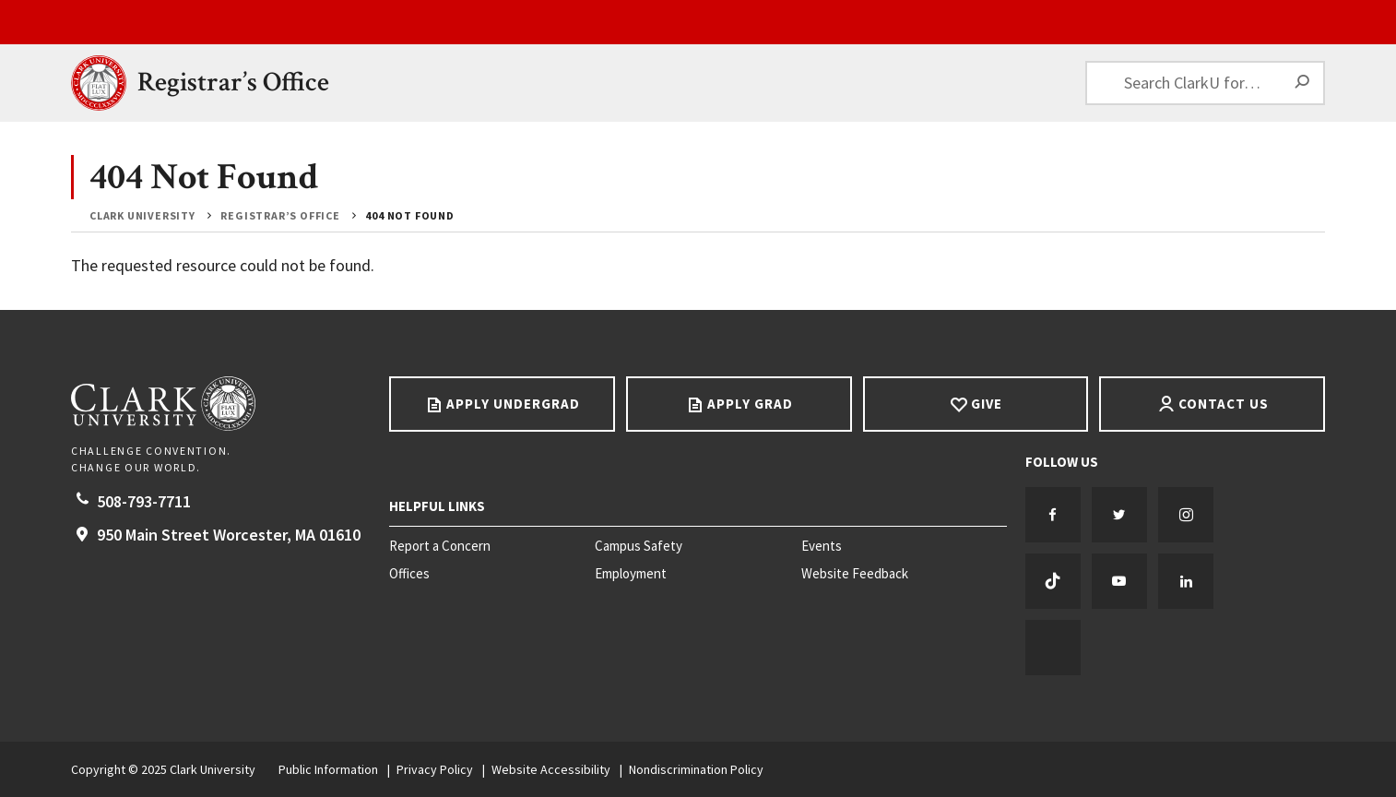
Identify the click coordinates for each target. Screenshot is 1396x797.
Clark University (142, 215)
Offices (409, 573)
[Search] (1303, 83)
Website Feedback (854, 573)
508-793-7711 (144, 501)
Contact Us (1223, 403)
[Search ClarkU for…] (1205, 83)
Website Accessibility (550, 769)
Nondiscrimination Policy (696, 769)
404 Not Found (409, 215)
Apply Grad (750, 403)
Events (821, 546)
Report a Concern (440, 546)
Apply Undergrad (513, 403)
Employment (631, 573)
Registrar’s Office (233, 83)
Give (986, 403)
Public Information (328, 769)
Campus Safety (638, 546)
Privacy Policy (434, 769)
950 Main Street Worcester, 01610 (229, 534)
